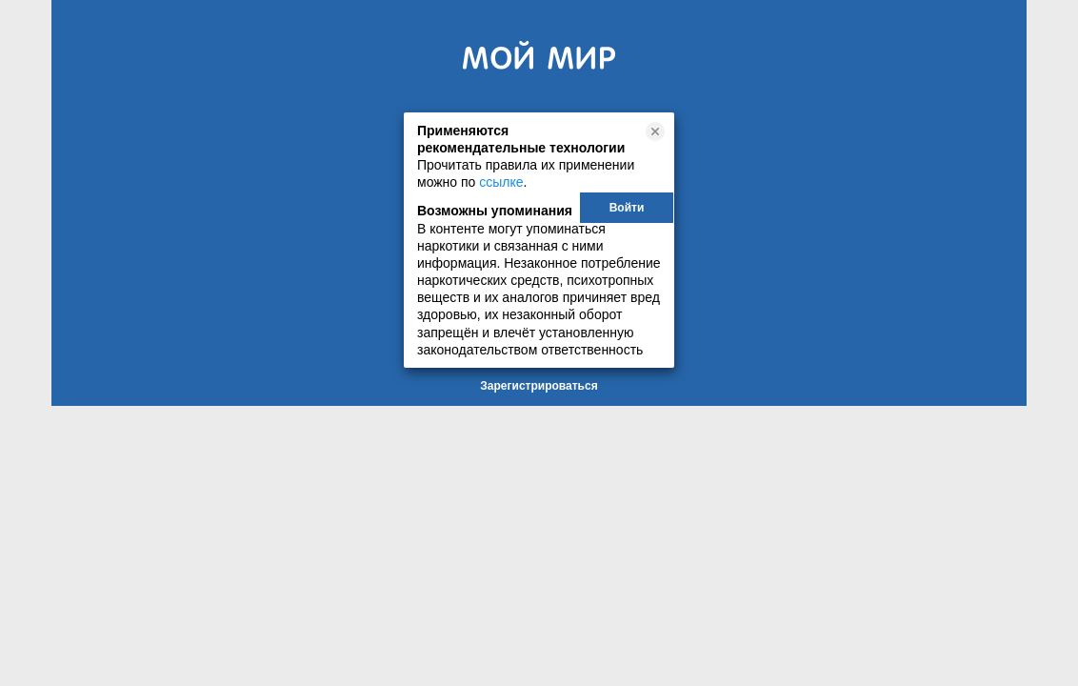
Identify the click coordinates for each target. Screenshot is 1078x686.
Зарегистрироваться (538, 386)
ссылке (501, 182)
